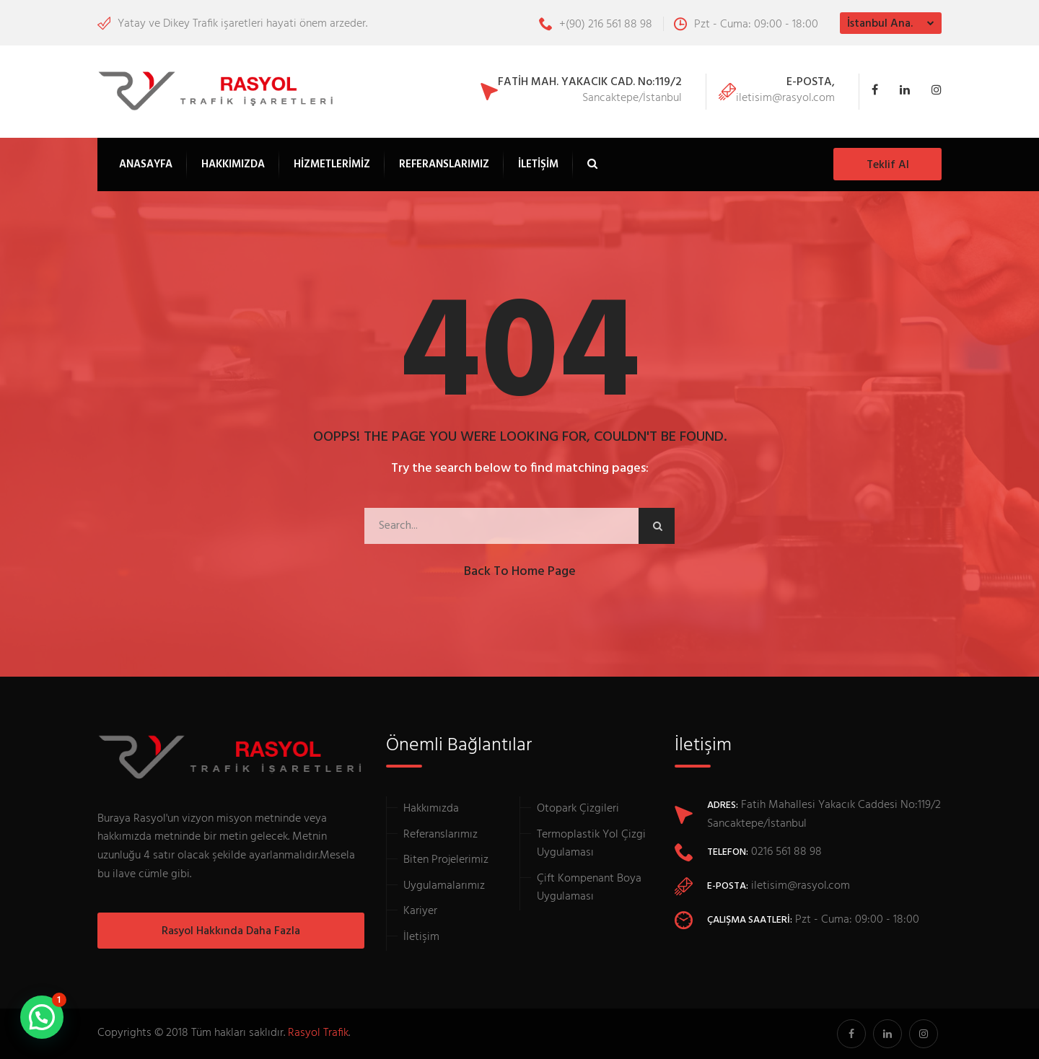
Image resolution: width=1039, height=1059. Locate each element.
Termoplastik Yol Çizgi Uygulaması (591, 844)
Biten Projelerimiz (445, 860)
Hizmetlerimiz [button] (332, 164)
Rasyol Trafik (318, 1033)
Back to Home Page (520, 571)
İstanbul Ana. (880, 23)
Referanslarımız (444, 164)
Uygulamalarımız (444, 885)
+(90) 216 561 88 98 (595, 24)
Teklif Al (888, 165)
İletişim (538, 164)
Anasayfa (145, 164)
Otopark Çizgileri (578, 808)
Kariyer (420, 911)
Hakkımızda (233, 164)
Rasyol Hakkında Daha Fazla (231, 931)
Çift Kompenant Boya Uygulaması (589, 888)
